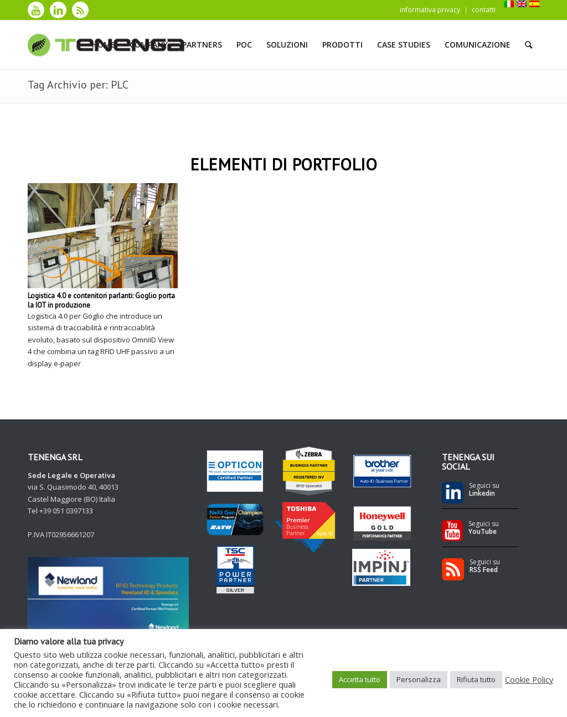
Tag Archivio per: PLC (78, 84)
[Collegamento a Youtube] (36, 10)
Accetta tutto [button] (359, 679)
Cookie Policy (529, 679)
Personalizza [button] (418, 679)
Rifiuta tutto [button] (476, 679)
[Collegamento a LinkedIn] (58, 10)
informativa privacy (430, 9)
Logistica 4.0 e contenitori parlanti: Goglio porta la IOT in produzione (101, 300)
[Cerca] (528, 44)
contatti (484, 9)
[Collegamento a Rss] (80, 10)
